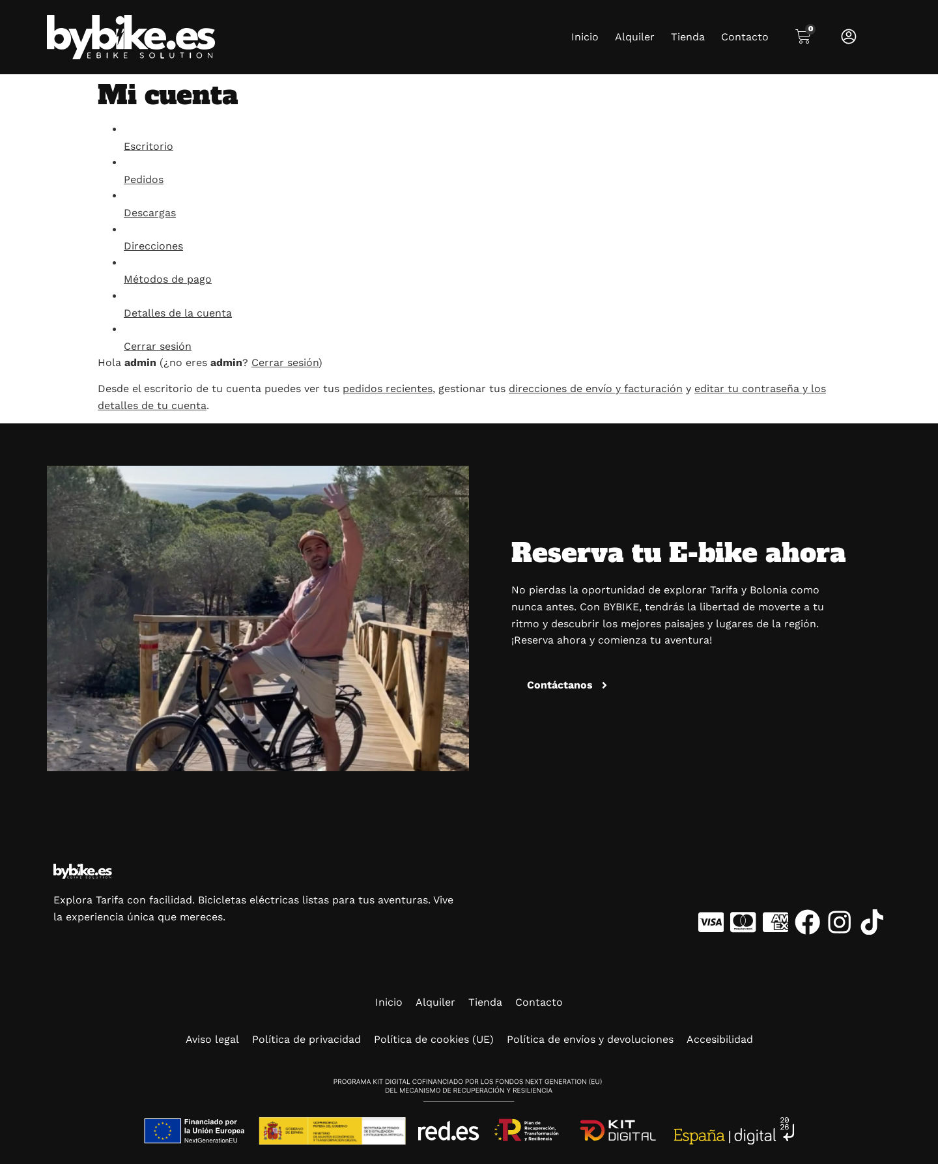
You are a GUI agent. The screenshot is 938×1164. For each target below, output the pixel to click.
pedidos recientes (388, 388)
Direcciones (153, 246)
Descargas (150, 212)
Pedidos (143, 179)
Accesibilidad (720, 1039)
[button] (568, 685)
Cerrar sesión (158, 346)
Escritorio (148, 146)
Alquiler (635, 37)
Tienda (688, 37)
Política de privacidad (306, 1039)
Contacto (745, 37)
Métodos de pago (168, 279)
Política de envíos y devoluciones (590, 1039)
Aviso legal (212, 1039)
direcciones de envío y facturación (596, 388)
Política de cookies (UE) (434, 1039)
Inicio (585, 37)
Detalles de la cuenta (178, 313)
